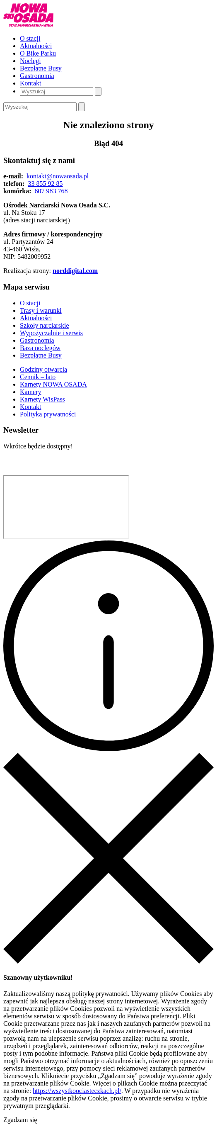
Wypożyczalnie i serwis (51, 332)
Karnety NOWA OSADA (53, 384)
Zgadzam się (20, 1119)
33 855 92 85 (45, 183)
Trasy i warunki (41, 310)
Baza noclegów (40, 347)
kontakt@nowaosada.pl (58, 176)
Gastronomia (37, 75)
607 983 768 (51, 191)
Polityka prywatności (48, 414)
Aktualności (36, 45)
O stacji (30, 38)
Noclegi (30, 60)
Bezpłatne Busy (41, 68)
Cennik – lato (37, 376)
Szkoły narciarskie (44, 325)
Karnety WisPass (42, 399)
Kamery (30, 391)
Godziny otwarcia (43, 369)
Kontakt (30, 83)
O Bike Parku (38, 53)
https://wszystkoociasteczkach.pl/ (77, 1090)
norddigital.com (75, 270)
